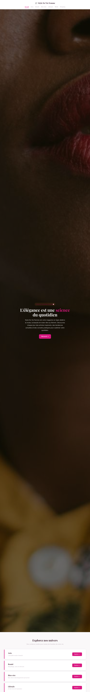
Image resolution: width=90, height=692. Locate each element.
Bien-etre (43, 6)
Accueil (27, 6)
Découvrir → (45, 336)
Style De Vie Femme (45, 3)
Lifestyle (50, 6)
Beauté (37, 6)
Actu (32, 6)
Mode (56, 6)
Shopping (62, 6)
